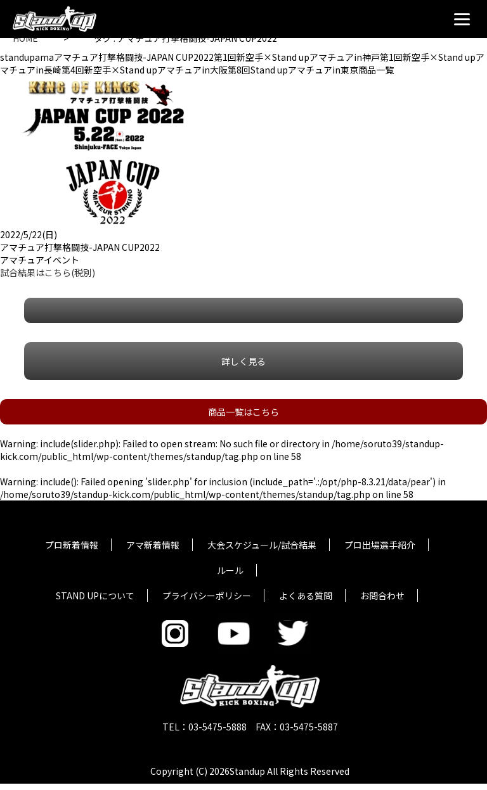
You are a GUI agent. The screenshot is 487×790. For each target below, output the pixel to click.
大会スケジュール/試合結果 (261, 544)
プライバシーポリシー (206, 595)
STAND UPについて (95, 595)
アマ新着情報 (152, 544)
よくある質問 (305, 595)
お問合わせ (382, 595)
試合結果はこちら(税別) (47, 272)
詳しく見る (243, 361)
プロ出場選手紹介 (379, 544)
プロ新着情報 (71, 544)
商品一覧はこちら (243, 411)
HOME (25, 38)
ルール (230, 570)
